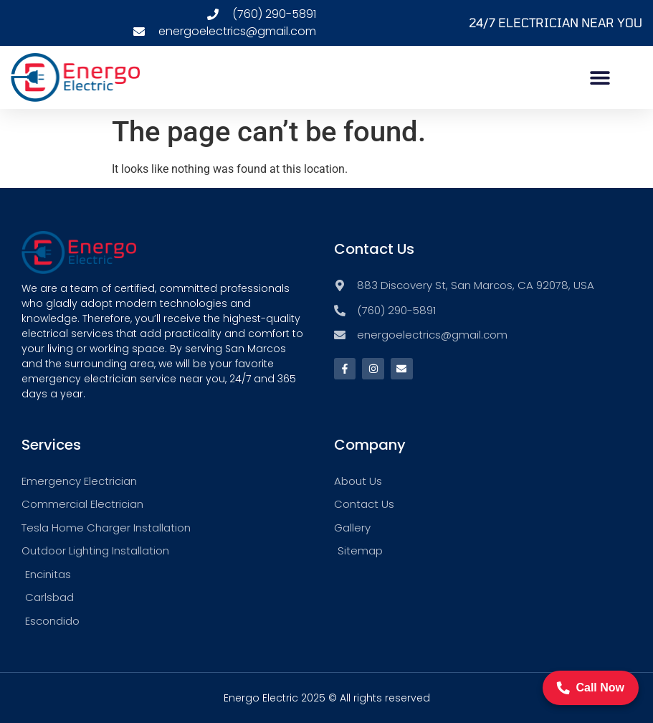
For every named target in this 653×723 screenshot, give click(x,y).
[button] (599, 77)
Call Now (590, 687)
